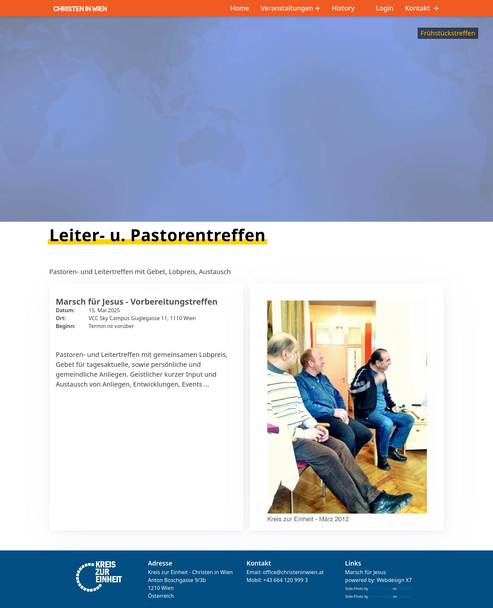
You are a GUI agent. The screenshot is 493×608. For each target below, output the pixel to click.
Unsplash (405, 588)
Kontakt (422, 8)
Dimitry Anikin (380, 588)
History (343, 8)
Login (384, 8)
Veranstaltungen (290, 8)
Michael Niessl (380, 596)
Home (239, 8)
